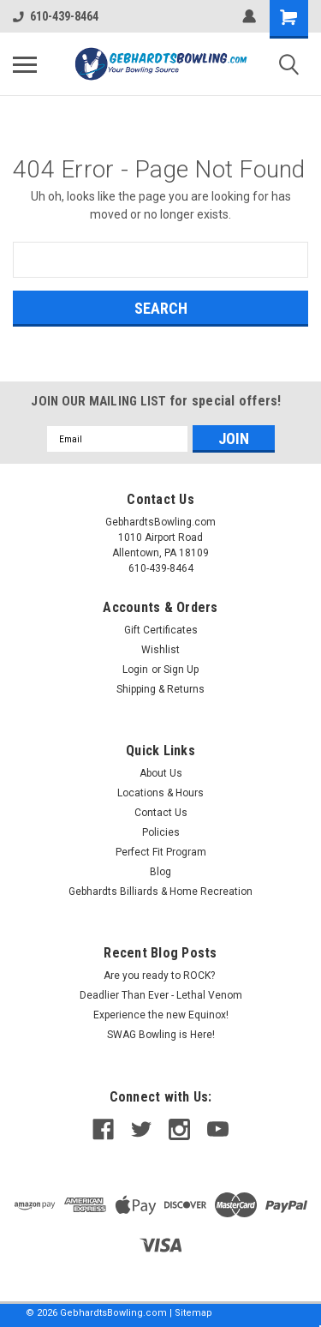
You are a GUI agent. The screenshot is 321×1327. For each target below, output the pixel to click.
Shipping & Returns (160, 689)
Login (135, 670)
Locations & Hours (160, 793)
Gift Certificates (161, 630)
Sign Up (181, 670)
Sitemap (193, 1312)
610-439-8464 (55, 16)
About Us (161, 773)
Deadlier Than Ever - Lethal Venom (161, 995)
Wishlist (160, 650)
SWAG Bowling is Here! (161, 1035)
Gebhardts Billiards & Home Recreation (160, 892)
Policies (161, 832)
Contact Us (160, 813)
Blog (160, 872)
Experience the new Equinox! (161, 1015)
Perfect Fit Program (161, 852)
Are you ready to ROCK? (160, 976)
